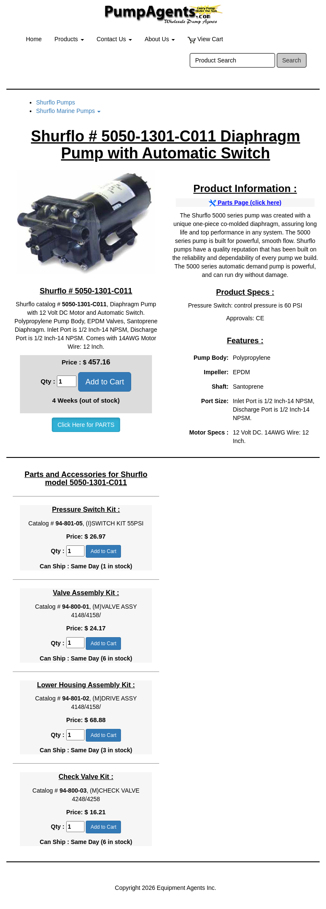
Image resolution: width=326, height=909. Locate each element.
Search (291, 60)
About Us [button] (160, 39)
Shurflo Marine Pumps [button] (68, 110)
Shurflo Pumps (55, 102)
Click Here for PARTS (85, 424)
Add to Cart (104, 382)
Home (34, 39)
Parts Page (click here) (245, 202)
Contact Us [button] (114, 39)
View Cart (205, 39)
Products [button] (69, 39)
